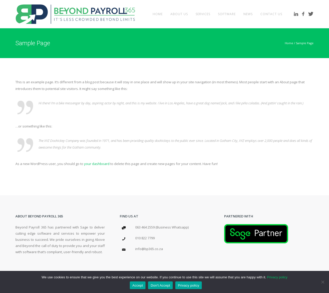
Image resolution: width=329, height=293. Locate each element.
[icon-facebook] (304, 14)
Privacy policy (277, 277)
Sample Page (305, 43)
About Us (179, 14)
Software (227, 14)
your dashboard (96, 163)
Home (158, 14)
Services (203, 14)
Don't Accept (160, 285)
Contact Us (271, 14)
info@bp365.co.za (149, 248)
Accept (137, 285)
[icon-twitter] (311, 14)
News (248, 14)
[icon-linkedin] (297, 14)
